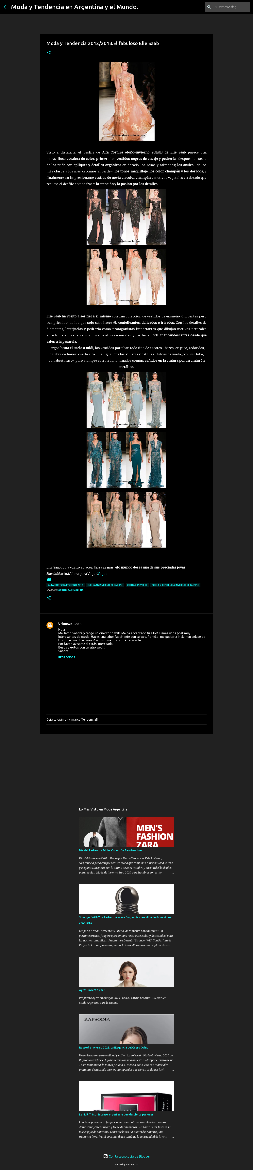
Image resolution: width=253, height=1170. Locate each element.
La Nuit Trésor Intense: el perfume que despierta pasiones (116, 1114)
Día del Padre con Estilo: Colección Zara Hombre (110, 850)
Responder (66, 657)
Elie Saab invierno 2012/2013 (105, 585)
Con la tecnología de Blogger (126, 1156)
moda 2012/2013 (137, 585)
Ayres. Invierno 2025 (92, 990)
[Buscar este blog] (229, 7)
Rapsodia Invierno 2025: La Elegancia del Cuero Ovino (113, 1047)
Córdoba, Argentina (70, 590)
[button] (48, 53)
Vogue (102, 574)
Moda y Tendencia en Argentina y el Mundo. (75, 6)
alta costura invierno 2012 (65, 585)
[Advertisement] (126, 767)
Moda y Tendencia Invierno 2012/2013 (175, 585)
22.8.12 (78, 623)
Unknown (65, 623)
